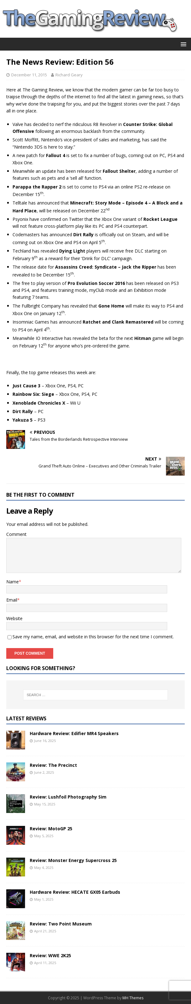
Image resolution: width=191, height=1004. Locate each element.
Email (11, 600)
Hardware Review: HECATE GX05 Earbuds (75, 892)
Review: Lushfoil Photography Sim (68, 797)
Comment (16, 534)
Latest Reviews (26, 718)
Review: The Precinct (53, 765)
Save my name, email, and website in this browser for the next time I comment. (93, 637)
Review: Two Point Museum (61, 924)
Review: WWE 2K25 (50, 955)
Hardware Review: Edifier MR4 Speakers (74, 733)
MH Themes (132, 998)
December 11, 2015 (29, 75)
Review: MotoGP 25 (51, 829)
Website (14, 618)
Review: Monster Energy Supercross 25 (73, 860)
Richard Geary (69, 75)
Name (12, 582)
